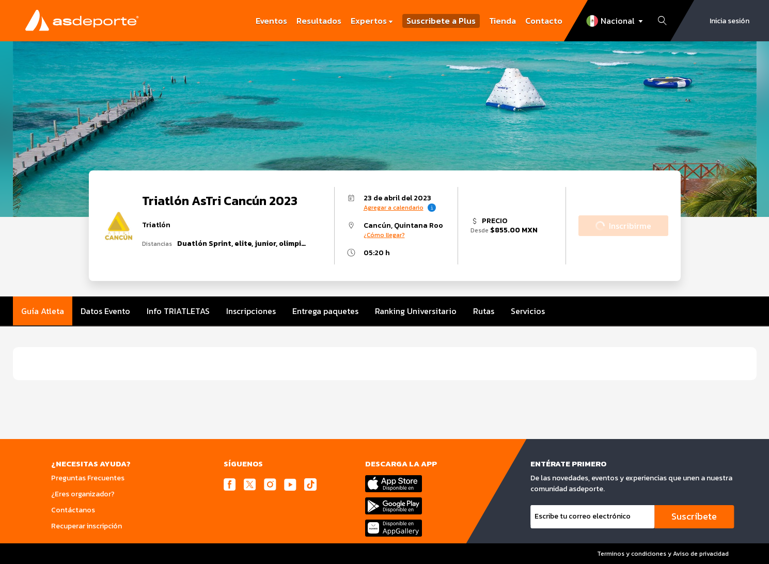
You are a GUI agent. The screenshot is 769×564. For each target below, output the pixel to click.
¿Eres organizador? (83, 494)
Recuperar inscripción (86, 526)
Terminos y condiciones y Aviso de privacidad (663, 553)
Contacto (543, 20)
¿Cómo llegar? (384, 235)
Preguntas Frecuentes (87, 478)
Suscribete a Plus (441, 21)
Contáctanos (73, 510)
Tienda (502, 20)
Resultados (318, 20)
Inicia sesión (729, 20)
